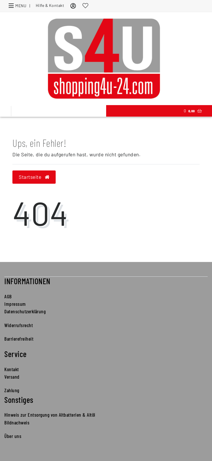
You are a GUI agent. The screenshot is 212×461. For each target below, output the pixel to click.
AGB (8, 296)
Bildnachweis (16, 422)
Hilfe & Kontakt (50, 5)
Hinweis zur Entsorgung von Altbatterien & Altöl (49, 414)
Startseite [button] (34, 177)
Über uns (12, 436)
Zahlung (11, 390)
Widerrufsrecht (18, 325)
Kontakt (11, 369)
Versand (12, 376)
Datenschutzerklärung (25, 311)
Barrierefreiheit (18, 338)
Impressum (15, 304)
